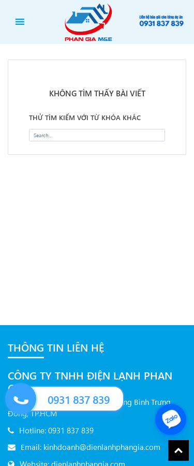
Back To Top (178, 450)
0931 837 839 (79, 399)
